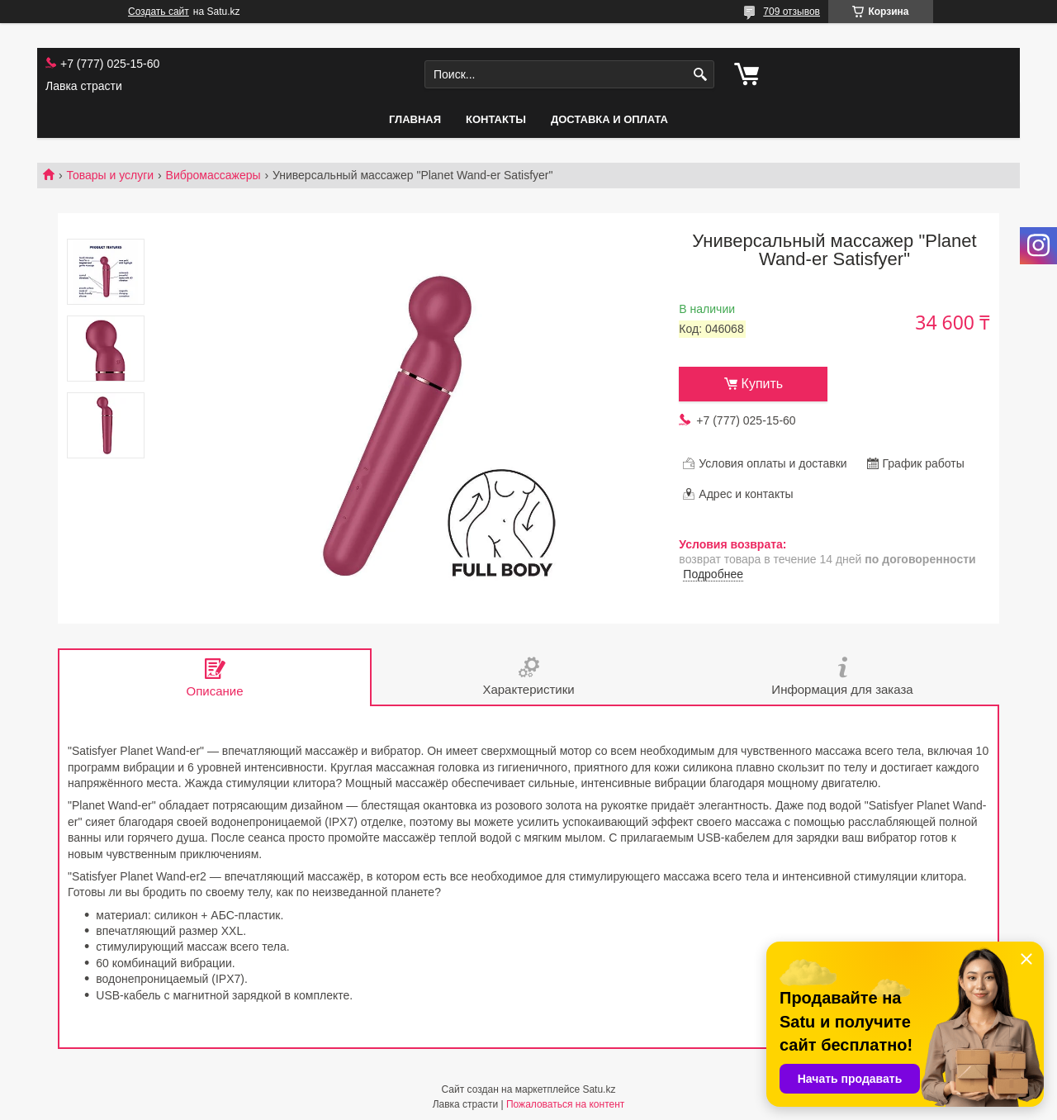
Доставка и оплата (609, 119)
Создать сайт (158, 11)
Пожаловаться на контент (565, 1104)
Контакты (496, 119)
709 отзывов (791, 11)
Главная (415, 119)
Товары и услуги (110, 175)
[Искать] (700, 75)
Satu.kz (598, 1089)
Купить (763, 384)
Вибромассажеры (213, 175)
